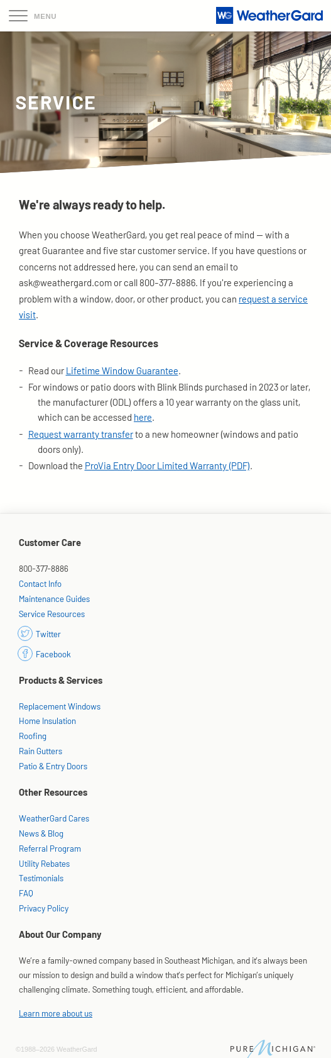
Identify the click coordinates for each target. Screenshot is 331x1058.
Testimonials (41, 877)
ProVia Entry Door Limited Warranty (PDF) (167, 465)
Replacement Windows (59, 706)
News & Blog (41, 833)
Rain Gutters (40, 750)
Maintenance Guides (54, 598)
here (143, 417)
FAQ (26, 893)
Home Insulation (47, 720)
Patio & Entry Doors (53, 765)
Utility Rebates (44, 863)
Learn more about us (55, 1013)
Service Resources (52, 613)
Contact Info (40, 583)
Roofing (32, 735)
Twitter (40, 633)
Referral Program (50, 848)
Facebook (45, 654)
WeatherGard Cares (54, 818)
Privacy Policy (43, 908)
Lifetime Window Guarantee (122, 370)
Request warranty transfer (80, 434)
